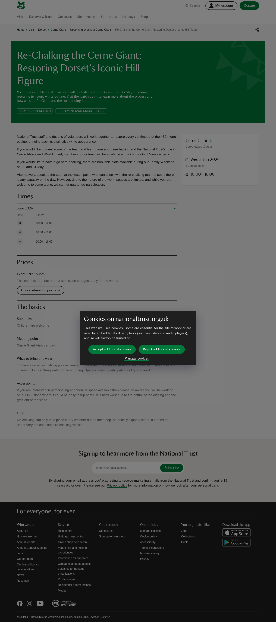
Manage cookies (136, 331)
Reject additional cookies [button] (161, 322)
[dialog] (138, 311)
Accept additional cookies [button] (112, 322)
